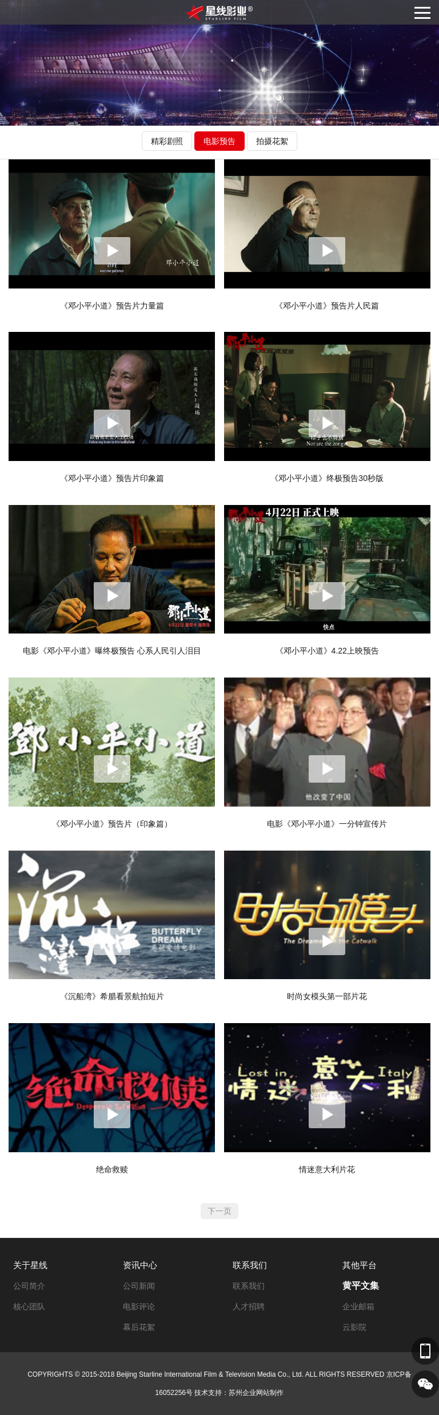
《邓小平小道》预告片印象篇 (112, 478)
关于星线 (30, 1265)
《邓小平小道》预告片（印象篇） (112, 823)
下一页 (219, 1211)
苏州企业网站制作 (256, 1393)
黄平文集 (360, 1285)
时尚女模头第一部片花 (327, 996)
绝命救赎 (112, 1169)
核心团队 (29, 1306)
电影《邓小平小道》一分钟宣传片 (327, 823)
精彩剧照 (167, 141)
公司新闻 (139, 1285)
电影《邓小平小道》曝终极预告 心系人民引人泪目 (112, 650)
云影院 (354, 1327)
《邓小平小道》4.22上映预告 (327, 650)
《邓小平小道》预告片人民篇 (327, 305)
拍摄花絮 (272, 141)
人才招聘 (249, 1306)
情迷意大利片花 (327, 1169)
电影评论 (139, 1306)
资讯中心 (140, 1265)
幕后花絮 (139, 1327)
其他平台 (359, 1265)
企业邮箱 (358, 1306)
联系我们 (250, 1265)
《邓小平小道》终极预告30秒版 (327, 478)
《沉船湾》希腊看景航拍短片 (112, 996)
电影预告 (219, 141)
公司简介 (29, 1285)
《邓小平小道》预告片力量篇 (112, 305)
